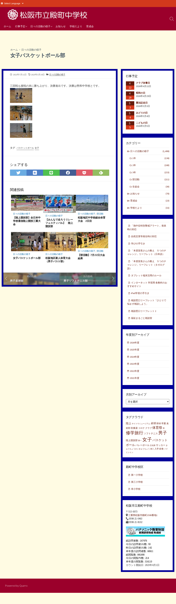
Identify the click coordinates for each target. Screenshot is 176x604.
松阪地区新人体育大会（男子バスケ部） (57, 260)
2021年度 (135, 388)
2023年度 (135, 373)
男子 (162, 443)
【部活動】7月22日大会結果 (91, 257)
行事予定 (20, 26)
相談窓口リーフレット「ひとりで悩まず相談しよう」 (146, 310)
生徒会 (151, 188)
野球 (158, 433)
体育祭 (157, 438)
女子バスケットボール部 (27, 258)
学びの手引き (138, 246)
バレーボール (142, 455)
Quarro (24, 596)
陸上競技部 (132, 450)
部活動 (100, 214)
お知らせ (61, 26)
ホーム (7, 26)
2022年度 (135, 380)
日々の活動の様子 (40, 26)
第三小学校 (137, 492)
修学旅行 (134, 443)
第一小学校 (137, 485)
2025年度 (135, 358)
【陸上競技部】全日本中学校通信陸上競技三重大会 (27, 221)
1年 (151, 159)
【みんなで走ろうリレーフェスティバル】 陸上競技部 (59, 223)
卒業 (163, 433)
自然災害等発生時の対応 (145, 238)
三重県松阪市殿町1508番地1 (143, 526)
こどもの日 (142, 122)
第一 (140, 451)
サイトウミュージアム (141, 434)
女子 (38, 148)
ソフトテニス (151, 443)
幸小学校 (136, 499)
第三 (152, 459)
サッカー (160, 455)
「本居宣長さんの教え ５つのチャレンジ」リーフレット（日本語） (146, 257)
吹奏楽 (134, 438)
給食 (161, 459)
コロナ (141, 438)
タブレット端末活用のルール (147, 282)
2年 (151, 166)
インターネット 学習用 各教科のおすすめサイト (147, 292)
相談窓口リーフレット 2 (144, 319)
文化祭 (152, 456)
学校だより (76, 26)
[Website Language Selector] (14, 3)
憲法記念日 (142, 102)
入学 (156, 459)
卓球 (153, 433)
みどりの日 (142, 112)
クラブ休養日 (143, 83)
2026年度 (135, 351)
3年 (151, 173)
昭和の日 (140, 92)
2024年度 (135, 366)
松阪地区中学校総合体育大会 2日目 (91, 220)
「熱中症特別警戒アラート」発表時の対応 (146, 229)
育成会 (90, 26)
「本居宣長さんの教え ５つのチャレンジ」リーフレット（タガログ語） (147, 272)
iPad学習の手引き (140, 301)
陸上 (128, 433)
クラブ (148, 438)
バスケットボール (26, 148)
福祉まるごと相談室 (142, 326)
